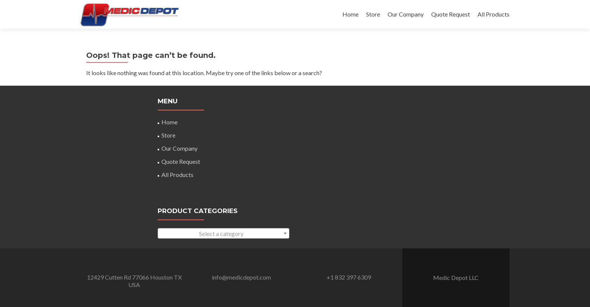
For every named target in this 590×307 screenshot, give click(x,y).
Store (373, 14)
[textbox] (223, 233)
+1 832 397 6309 (349, 277)
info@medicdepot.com (241, 277)
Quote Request (450, 14)
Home (350, 14)
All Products (493, 14)
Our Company (406, 14)
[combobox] (223, 233)
